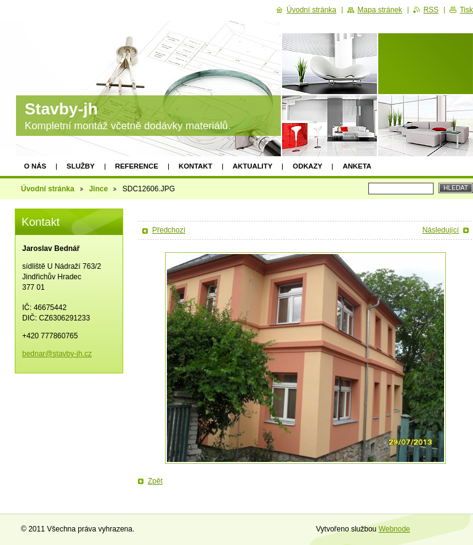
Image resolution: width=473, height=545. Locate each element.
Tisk (466, 10)
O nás (35, 166)
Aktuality (253, 166)
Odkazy (307, 166)
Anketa (356, 166)
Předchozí (168, 230)
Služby (81, 166)
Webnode (394, 529)
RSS (431, 10)
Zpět (155, 481)
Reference (136, 166)
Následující (440, 230)
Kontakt (195, 166)
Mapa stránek (379, 10)
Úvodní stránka (48, 189)
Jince (98, 189)
